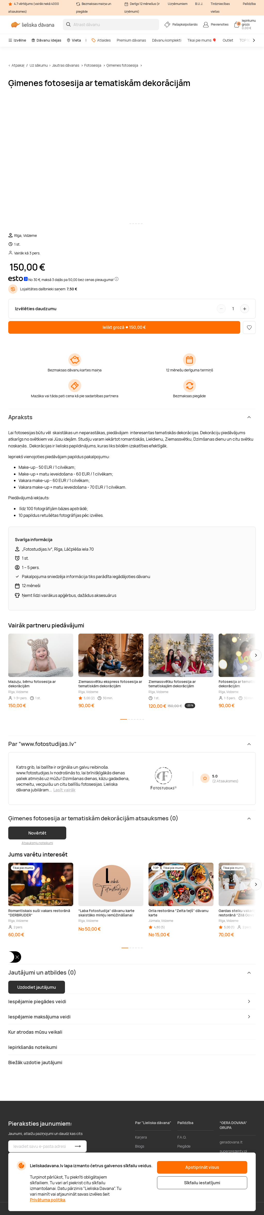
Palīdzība (249, 4)
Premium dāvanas (131, 40)
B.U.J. (199, 4)
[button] (256, 655)
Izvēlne (17, 40)
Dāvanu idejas (46, 40)
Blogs (139, 1146)
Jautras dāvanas (65, 65)
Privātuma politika (47, 1200)
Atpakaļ (18, 65)
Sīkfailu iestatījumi (202, 1183)
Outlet (228, 40)
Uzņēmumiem (177, 4)
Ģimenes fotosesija (122, 65)
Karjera (141, 1137)
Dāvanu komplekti (166, 40)
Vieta (74, 40)
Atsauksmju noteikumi (37, 843)
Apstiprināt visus (202, 1167)
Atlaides (101, 40)
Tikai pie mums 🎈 (202, 40)
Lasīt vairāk (64, 790)
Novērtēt (37, 833)
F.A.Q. (182, 1137)
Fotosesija (93, 65)
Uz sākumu (39, 65)
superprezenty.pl (233, 1151)
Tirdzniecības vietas (220, 8)
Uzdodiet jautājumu (36, 987)
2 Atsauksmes (225, 780)
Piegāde (184, 1146)
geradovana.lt (231, 1142)
